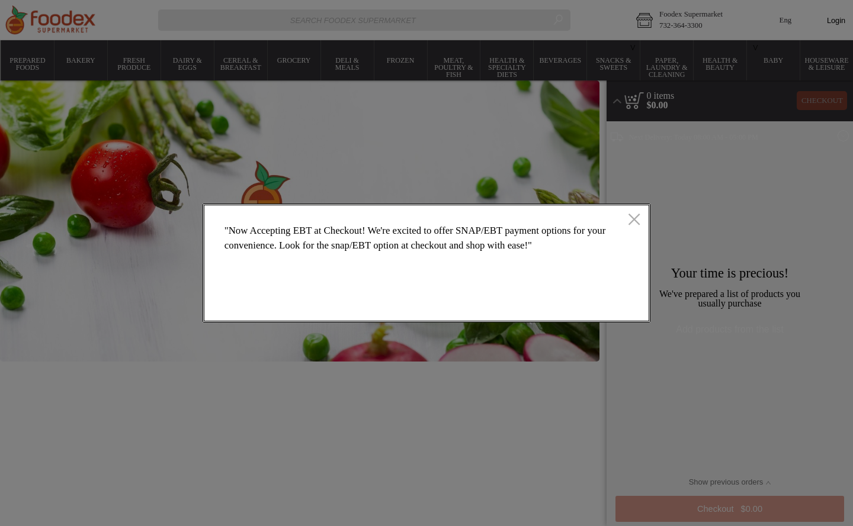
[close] (634, 220)
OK (593, 302)
